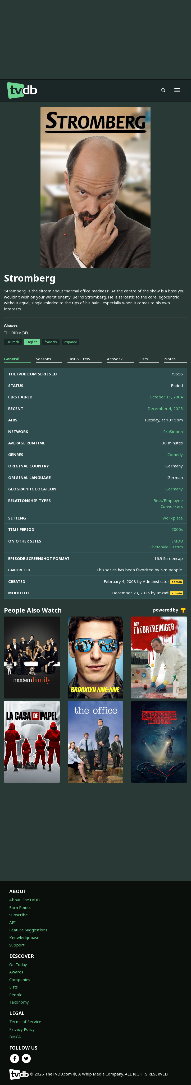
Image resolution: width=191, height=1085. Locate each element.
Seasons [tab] (43, 358)
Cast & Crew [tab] (78, 358)
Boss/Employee (168, 500)
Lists (13, 987)
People (15, 994)
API (12, 922)
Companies (19, 979)
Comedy (175, 454)
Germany (174, 488)
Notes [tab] (170, 358)
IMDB (177, 541)
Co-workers (172, 506)
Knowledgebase (24, 937)
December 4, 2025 (165, 408)
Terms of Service (25, 1021)
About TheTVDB (24, 899)
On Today (18, 964)
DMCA (15, 1036)
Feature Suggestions (28, 929)
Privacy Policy (22, 1029)
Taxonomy (19, 1002)
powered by (170, 610)
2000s (177, 529)
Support (17, 945)
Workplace (172, 518)
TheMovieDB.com (166, 546)
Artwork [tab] (115, 358)
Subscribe (18, 914)
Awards (16, 971)
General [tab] (11, 358)
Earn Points (20, 907)
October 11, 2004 (166, 396)
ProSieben (173, 431)
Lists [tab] (143, 358)
